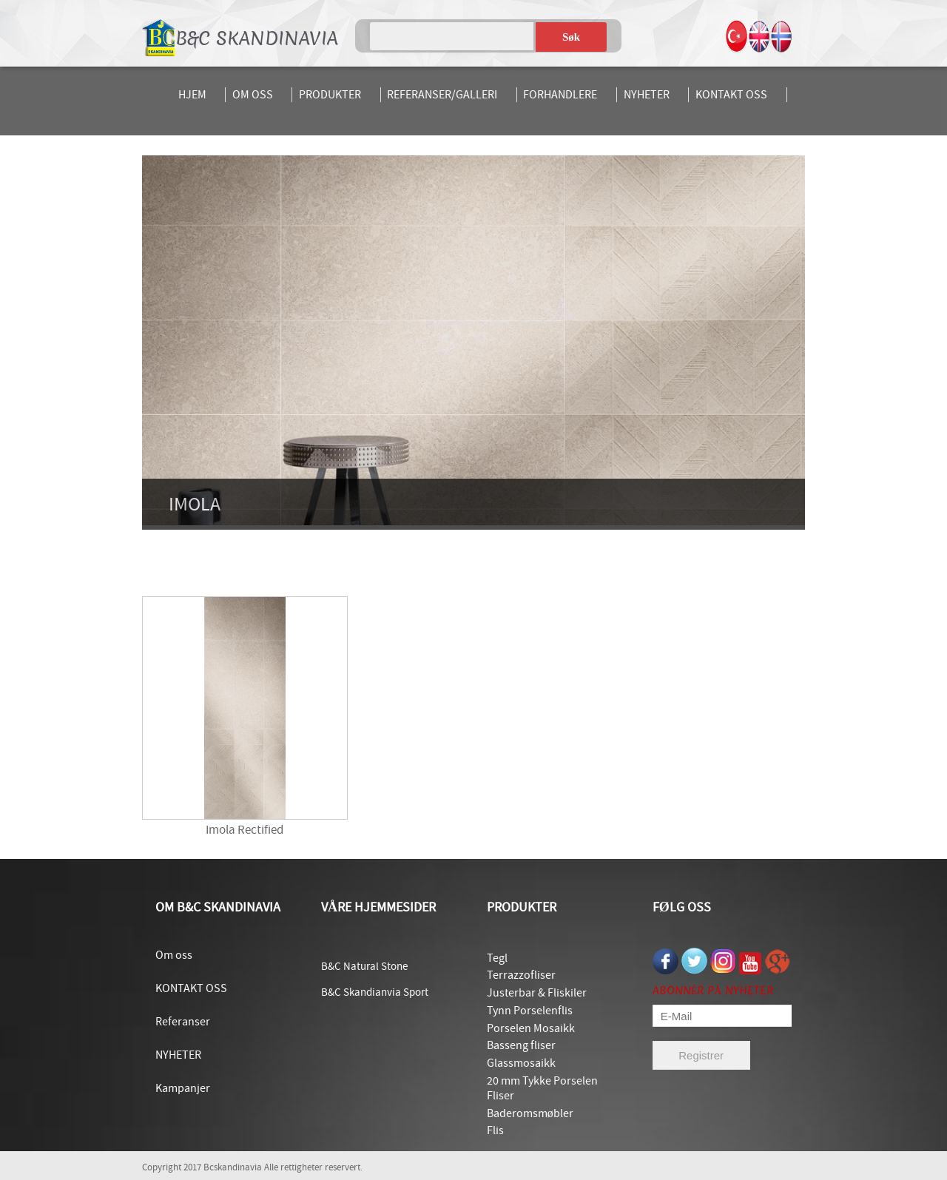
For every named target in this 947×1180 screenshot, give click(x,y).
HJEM (192, 94)
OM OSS (252, 94)
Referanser (182, 1021)
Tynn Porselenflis (530, 1010)
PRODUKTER (330, 94)
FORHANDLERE (560, 94)
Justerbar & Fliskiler (537, 992)
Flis (495, 1130)
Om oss (173, 955)
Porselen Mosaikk (531, 1028)
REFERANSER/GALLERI (442, 94)
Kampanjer (182, 1088)
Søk (571, 37)
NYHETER (647, 94)
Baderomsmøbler (530, 1113)
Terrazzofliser (521, 975)
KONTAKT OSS (731, 94)
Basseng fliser (521, 1045)
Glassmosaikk (521, 1063)
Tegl (497, 958)
